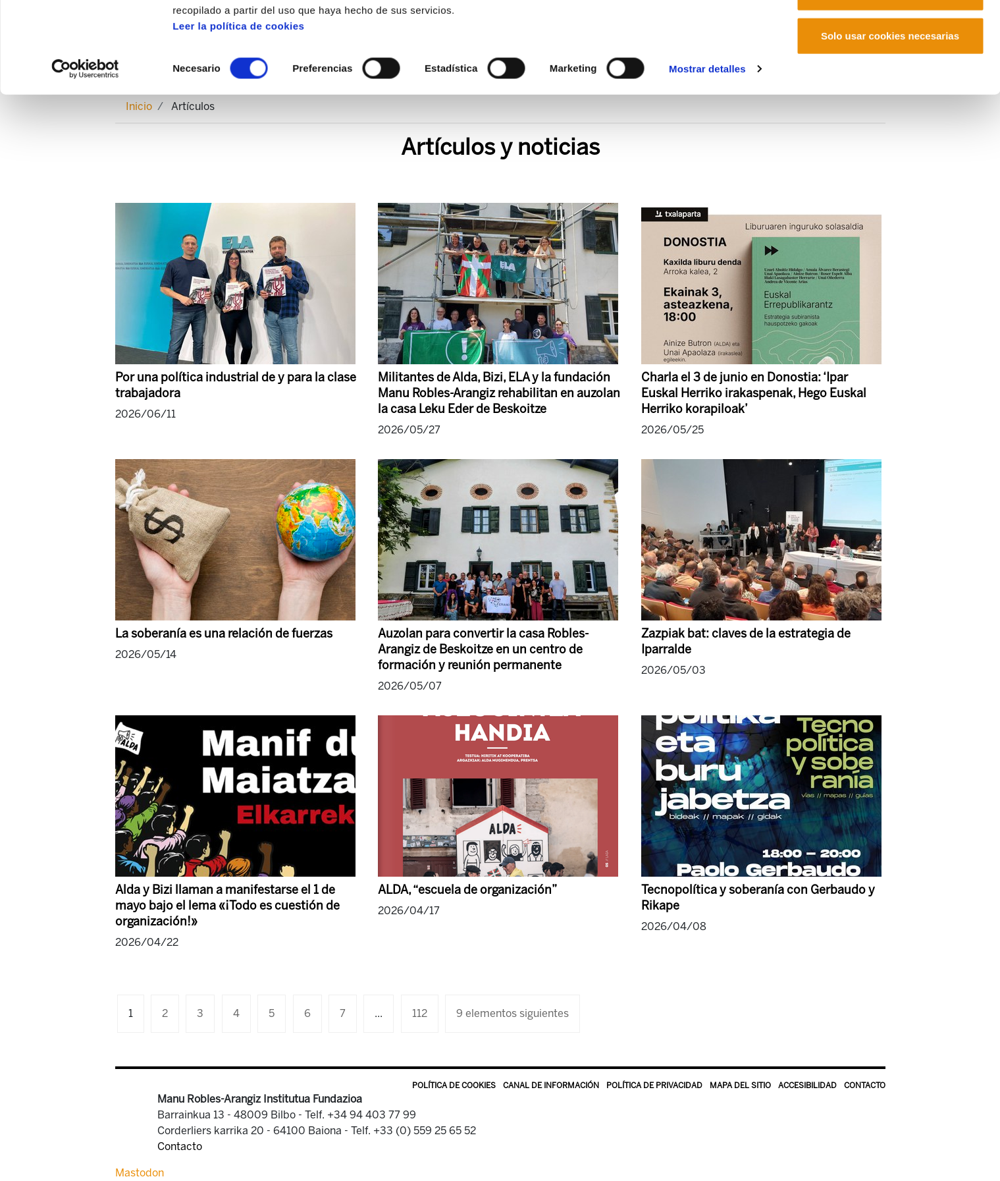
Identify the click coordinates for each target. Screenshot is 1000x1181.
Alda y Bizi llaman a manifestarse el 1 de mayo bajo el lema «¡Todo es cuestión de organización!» (227, 906)
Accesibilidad (807, 1085)
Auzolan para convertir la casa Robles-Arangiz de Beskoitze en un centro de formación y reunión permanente (483, 649)
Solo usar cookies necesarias (890, 120)
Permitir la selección (890, 78)
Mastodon (139, 1173)
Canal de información (551, 1085)
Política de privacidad (654, 1085)
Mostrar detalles (707, 153)
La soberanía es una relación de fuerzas (223, 633)
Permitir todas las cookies (890, 34)
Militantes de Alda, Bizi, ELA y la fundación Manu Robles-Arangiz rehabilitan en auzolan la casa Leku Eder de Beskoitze (499, 393)
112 (419, 1013)
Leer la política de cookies (238, 111)
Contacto (864, 1085)
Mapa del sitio (740, 1085)
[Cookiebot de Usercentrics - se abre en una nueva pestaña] (85, 154)
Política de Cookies (454, 1085)
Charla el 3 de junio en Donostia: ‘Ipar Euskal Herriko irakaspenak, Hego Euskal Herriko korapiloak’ (753, 393)
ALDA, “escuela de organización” (467, 890)
